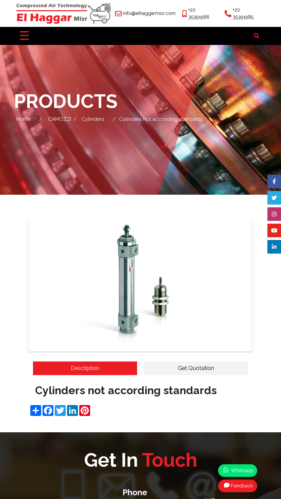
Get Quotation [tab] (196, 368)
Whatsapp (238, 470)
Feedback (238, 485)
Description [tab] (85, 368)
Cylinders (93, 119)
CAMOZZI (59, 119)
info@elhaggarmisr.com (149, 13)
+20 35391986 (199, 13)
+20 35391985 (243, 13)
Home (23, 119)
